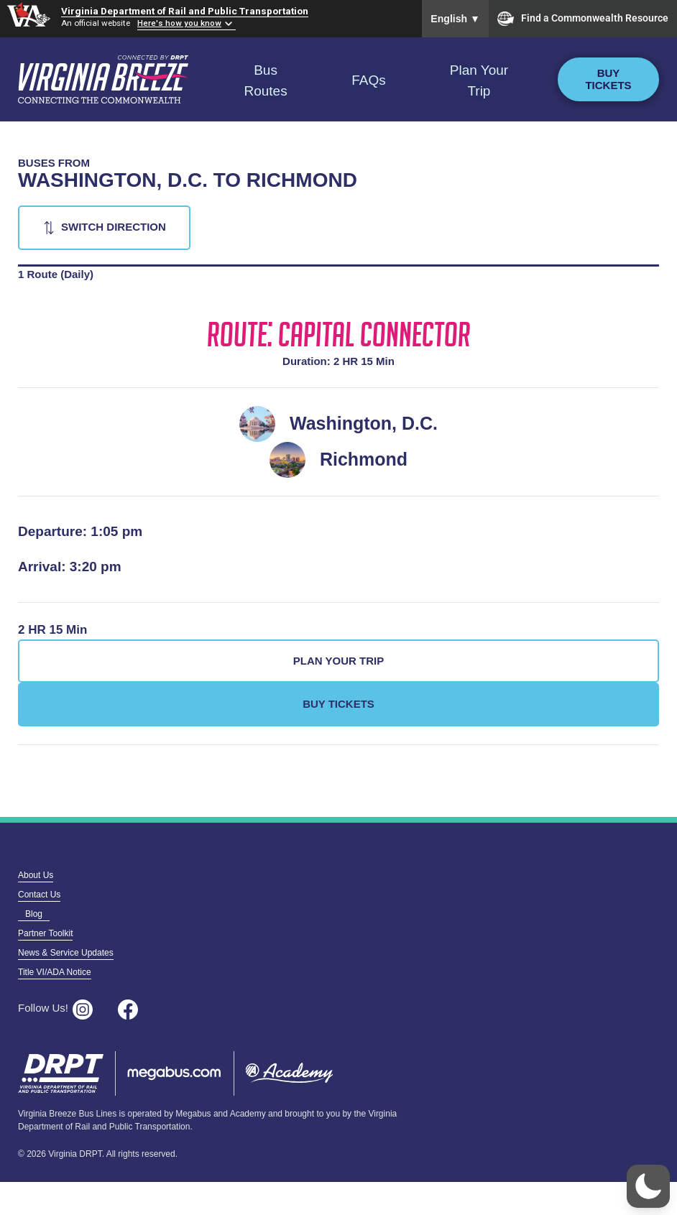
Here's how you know (179, 23)
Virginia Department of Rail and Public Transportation (184, 11)
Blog (33, 914)
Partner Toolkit (45, 933)
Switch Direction (113, 227)
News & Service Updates (66, 953)
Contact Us (39, 895)
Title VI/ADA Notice (54, 972)
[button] (648, 1186)
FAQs (368, 80)
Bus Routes (265, 80)
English (455, 18)
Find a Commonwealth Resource (582, 18)
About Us (35, 875)
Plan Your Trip (479, 80)
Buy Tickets (608, 79)
